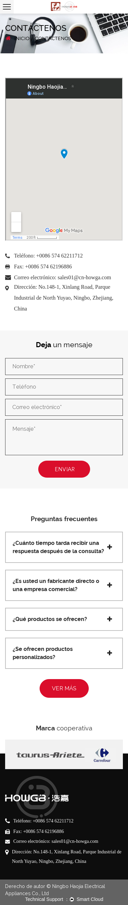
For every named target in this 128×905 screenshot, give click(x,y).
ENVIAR (65, 469)
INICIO (21, 38)
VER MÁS (64, 688)
